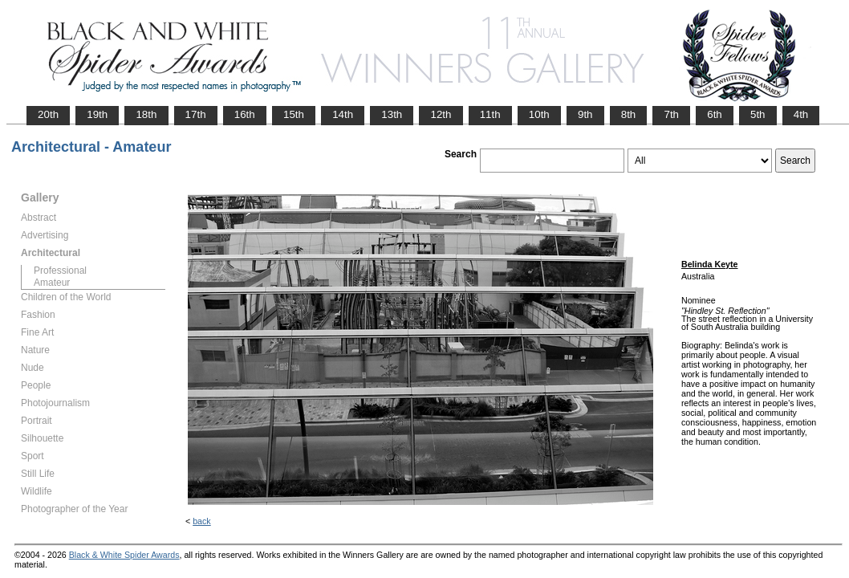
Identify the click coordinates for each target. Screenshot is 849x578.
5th (757, 114)
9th (585, 114)
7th (671, 114)
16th (244, 114)
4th (801, 114)
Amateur (52, 282)
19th (97, 114)
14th (342, 114)
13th (391, 114)
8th (628, 114)
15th (293, 114)
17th (196, 114)
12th (440, 114)
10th (539, 114)
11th (490, 114)
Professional (60, 270)
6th (714, 114)
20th (48, 114)
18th (146, 114)
